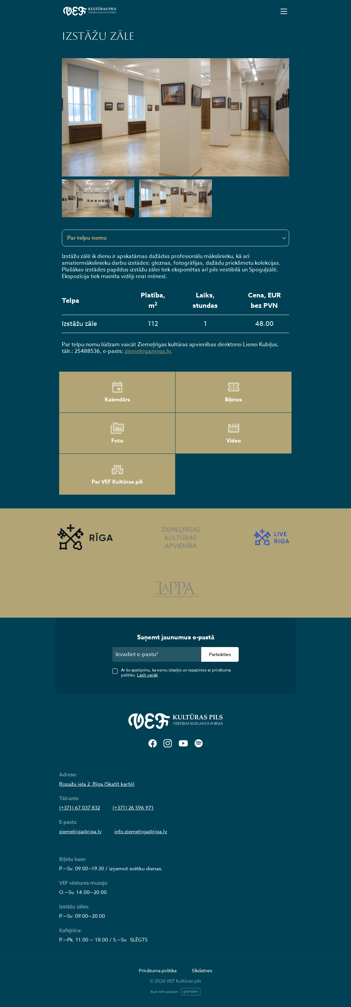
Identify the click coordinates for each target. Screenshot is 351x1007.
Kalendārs (117, 392)
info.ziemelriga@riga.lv (140, 832)
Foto (117, 433)
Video (233, 433)
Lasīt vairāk (147, 675)
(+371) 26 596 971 (133, 808)
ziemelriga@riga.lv (147, 351)
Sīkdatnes (202, 970)
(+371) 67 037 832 (79, 808)
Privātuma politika (158, 970)
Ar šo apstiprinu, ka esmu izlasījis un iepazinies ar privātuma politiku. (176, 672)
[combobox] (175, 238)
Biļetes (233, 392)
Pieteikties (220, 654)
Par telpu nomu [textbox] (87, 238)
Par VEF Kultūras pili (117, 474)
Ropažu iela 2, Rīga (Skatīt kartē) (96, 784)
